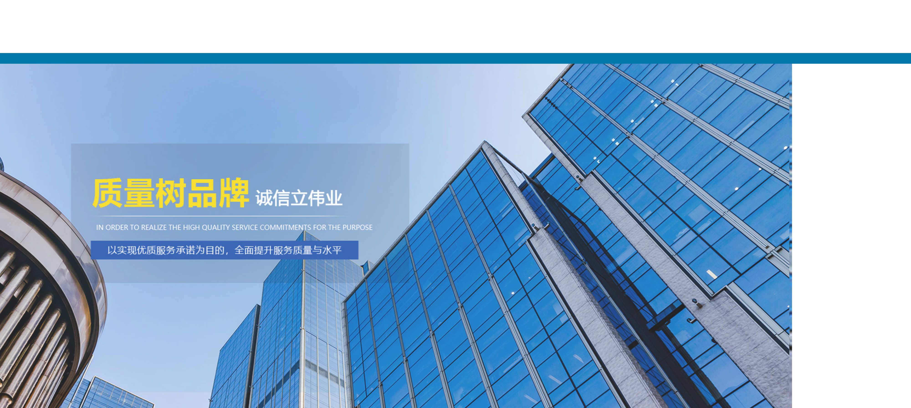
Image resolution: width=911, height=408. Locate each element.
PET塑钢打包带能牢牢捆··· (344, 273)
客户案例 (847, 58)
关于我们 (551, 58)
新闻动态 (748, 58)
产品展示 (650, 58)
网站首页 (452, 58)
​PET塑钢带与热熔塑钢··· (343, 296)
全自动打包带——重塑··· (343, 289)
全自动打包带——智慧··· (343, 281)
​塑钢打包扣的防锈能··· (341, 312)
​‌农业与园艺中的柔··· (340, 304)
